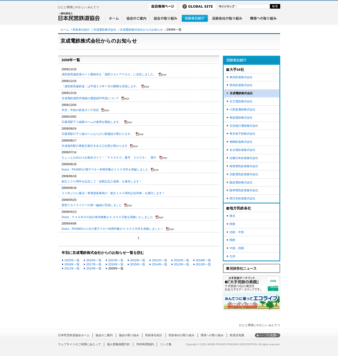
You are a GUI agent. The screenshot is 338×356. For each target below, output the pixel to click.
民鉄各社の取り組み (181, 335)
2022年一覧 (137, 260)
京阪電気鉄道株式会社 (244, 174)
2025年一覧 (72, 260)
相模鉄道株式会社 (241, 141)
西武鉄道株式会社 (241, 85)
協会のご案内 (104, 335)
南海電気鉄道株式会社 (244, 166)
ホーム (64, 29)
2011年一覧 (72, 268)
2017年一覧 (94, 264)
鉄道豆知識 (237, 335)
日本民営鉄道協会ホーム (74, 335)
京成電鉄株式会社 (104, 29)
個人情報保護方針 (118, 344)
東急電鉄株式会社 (241, 117)
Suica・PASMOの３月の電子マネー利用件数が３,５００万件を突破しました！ (118, 228)
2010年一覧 (94, 268)
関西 (232, 240)
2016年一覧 (115, 264)
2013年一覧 (181, 264)
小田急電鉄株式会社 (242, 109)
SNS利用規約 (145, 344)
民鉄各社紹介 (81, 29)
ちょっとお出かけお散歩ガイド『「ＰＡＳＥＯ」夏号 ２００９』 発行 (115, 157)
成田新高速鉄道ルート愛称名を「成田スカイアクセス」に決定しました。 (114, 74)
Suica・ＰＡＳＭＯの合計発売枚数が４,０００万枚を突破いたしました (113, 217)
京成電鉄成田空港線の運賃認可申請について (95, 98)
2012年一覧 (203, 264)
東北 (232, 216)
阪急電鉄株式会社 (241, 182)
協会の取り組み (129, 335)
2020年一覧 (181, 260)
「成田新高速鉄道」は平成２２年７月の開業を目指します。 (106, 86)
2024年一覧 (94, 260)
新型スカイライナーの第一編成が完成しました (97, 205)
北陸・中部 (237, 232)
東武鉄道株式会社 (241, 77)
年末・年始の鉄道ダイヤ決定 (85, 110)
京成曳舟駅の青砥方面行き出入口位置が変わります (100, 146)
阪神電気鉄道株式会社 (244, 190)
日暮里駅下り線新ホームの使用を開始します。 (97, 122)
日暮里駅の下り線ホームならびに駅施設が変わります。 (103, 134)
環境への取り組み (212, 335)
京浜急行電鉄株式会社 (244, 125)
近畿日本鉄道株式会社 (244, 158)
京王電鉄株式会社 (241, 101)
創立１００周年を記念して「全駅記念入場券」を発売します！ (102, 181)
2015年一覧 (137, 264)
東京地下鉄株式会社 (242, 133)
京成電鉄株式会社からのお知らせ (141, 29)
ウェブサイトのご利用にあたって (79, 344)
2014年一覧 (159, 264)
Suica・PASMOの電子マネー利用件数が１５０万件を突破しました (110, 169)
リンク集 (166, 344)
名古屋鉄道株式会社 (242, 150)
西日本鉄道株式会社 (242, 198)
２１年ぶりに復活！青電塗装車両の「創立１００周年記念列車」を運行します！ (113, 193)
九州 (232, 256)
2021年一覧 (159, 260)
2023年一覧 (115, 260)
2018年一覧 (72, 264)
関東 (232, 224)
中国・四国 (237, 248)
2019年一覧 (203, 260)
